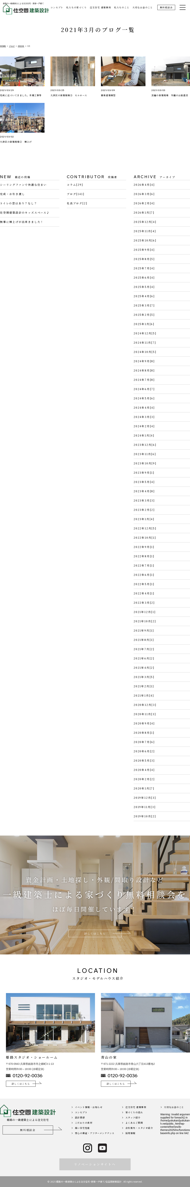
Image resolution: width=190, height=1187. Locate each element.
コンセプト (56, 7)
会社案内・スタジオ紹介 (139, 1135)
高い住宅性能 (82, 1135)
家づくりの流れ (134, 1120)
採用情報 (130, 1141)
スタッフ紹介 (132, 1125)
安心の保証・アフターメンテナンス (94, 1141)
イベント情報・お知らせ (89, 1115)
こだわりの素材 (84, 1130)
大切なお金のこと (142, 7)
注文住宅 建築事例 (100, 7)
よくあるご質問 (134, 1130)
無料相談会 (166, 7)
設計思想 (80, 1125)
